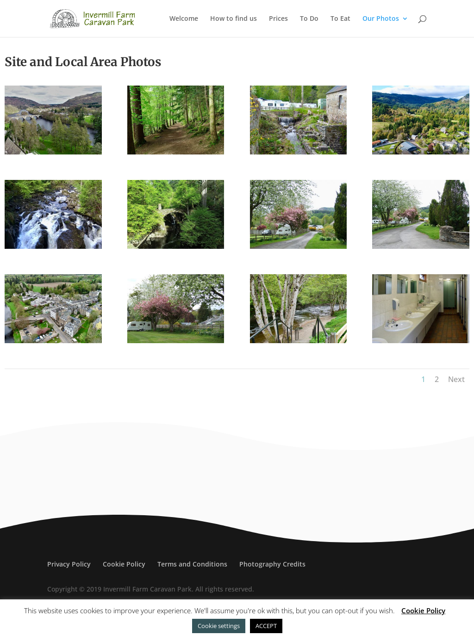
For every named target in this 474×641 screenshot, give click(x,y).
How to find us (233, 19)
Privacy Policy (69, 564)
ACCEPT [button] (266, 626)
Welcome (183, 19)
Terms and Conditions (192, 564)
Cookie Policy (124, 564)
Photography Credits (272, 564)
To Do (309, 19)
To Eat (340, 19)
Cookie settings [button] (219, 626)
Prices (278, 19)
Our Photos (380, 19)
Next (456, 379)
